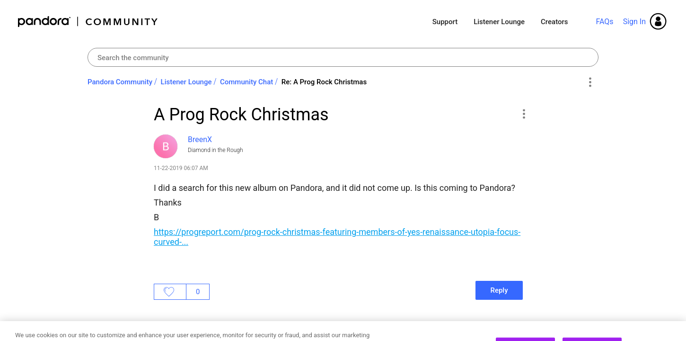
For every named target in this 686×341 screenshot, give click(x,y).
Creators (554, 22)
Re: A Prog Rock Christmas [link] (324, 82)
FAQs (604, 21)
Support (444, 22)
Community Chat (246, 82)
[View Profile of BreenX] (200, 139)
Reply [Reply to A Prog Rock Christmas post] (499, 290)
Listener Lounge (499, 22)
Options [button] (589, 82)
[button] (523, 114)
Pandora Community (88, 21)
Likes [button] (170, 291)
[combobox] (343, 57)
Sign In (634, 21)
